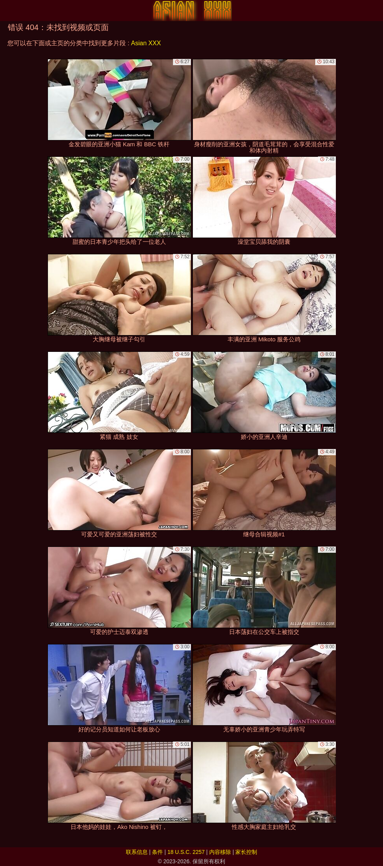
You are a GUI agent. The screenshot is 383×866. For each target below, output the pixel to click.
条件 (157, 852)
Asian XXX (146, 43)
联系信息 (137, 852)
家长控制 (246, 852)
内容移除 (220, 852)
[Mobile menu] (7, 10)
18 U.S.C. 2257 (186, 852)
